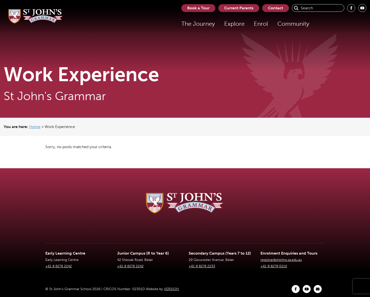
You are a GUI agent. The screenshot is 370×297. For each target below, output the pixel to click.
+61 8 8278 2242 (58, 266)
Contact (275, 8)
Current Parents (238, 8)
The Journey (198, 23)
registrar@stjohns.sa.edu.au (281, 260)
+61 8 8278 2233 (202, 266)
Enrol (261, 23)
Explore (234, 23)
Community (293, 23)
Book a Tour (198, 8)
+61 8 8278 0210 (273, 266)
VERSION (171, 289)
